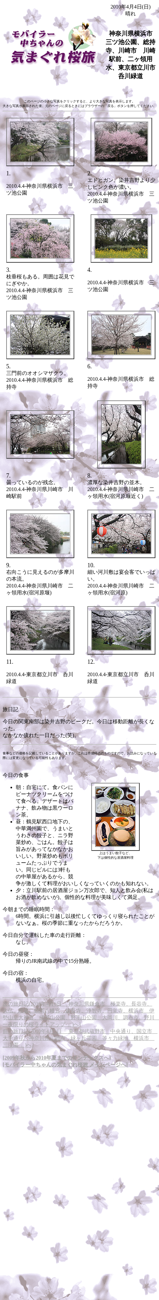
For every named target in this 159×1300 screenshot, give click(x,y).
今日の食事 (16, 775)
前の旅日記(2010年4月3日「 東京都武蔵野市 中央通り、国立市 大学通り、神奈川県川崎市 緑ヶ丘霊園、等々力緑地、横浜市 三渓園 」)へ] (80, 1038)
